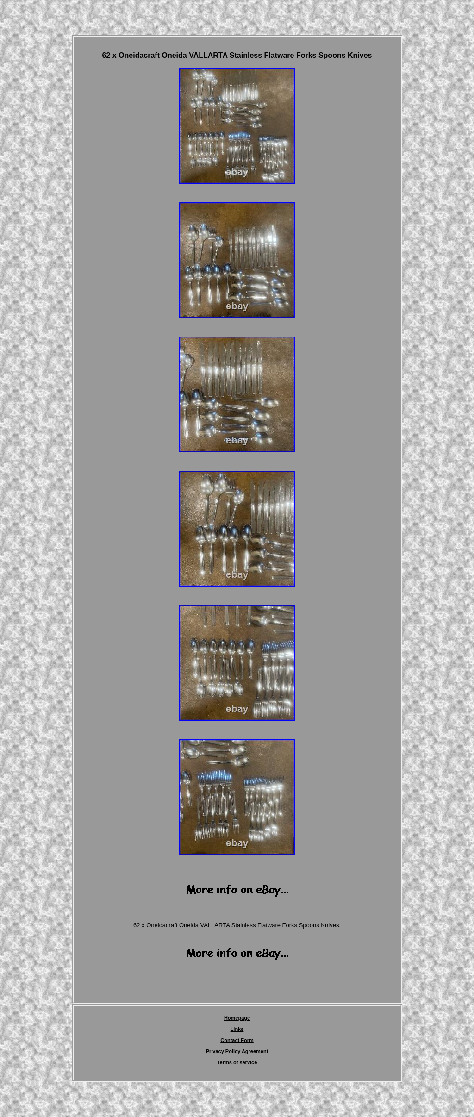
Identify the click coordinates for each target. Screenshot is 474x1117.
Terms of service (237, 1062)
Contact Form (237, 1040)
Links (237, 1029)
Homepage (237, 1018)
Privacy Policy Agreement (237, 1051)
